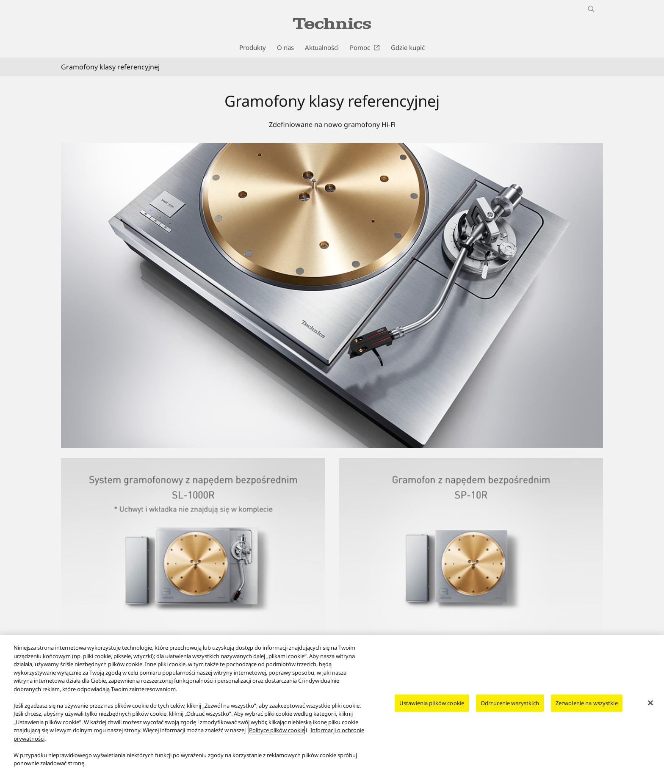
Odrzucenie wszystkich (510, 704)
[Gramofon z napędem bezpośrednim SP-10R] (471, 463)
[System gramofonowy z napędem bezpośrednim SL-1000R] (193, 463)
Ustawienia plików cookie (431, 704)
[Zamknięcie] (650, 704)
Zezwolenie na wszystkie (587, 704)
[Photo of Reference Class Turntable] (332, 295)
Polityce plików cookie (276, 731)
